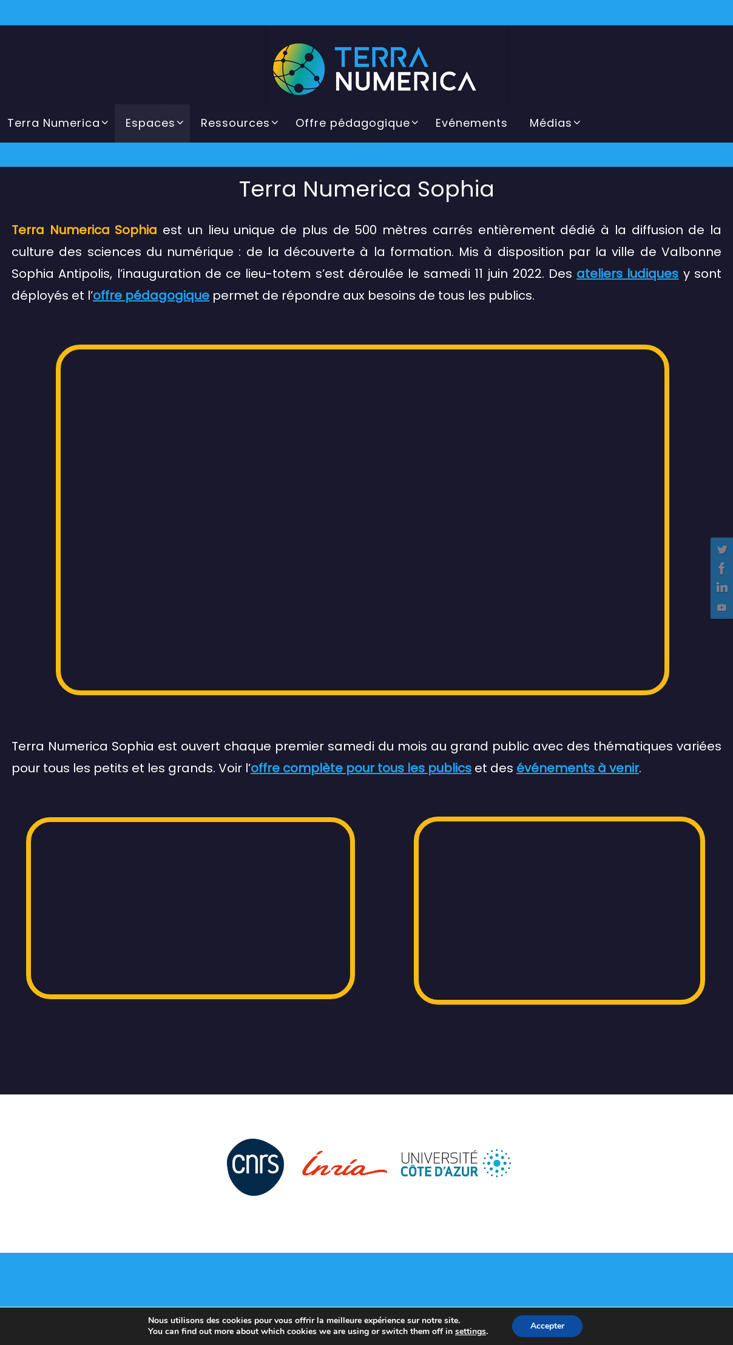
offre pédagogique (151, 295)
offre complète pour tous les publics (361, 768)
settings (470, 1331)
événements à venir (577, 768)
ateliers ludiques (627, 273)
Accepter (547, 1326)
